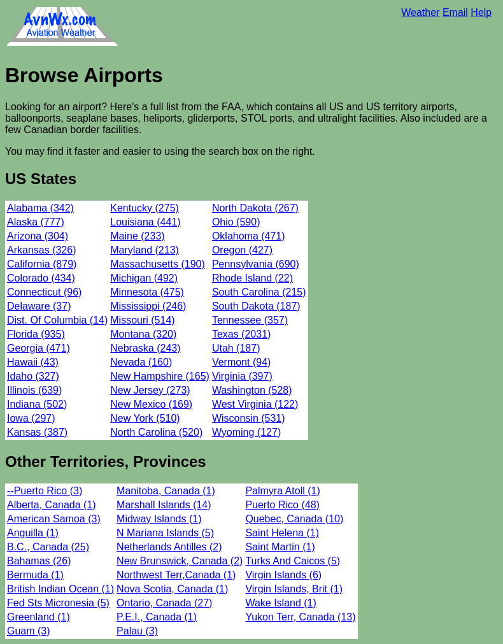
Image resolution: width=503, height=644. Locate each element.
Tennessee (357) (250, 320)
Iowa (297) (31, 418)
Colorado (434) (41, 278)
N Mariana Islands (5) (165, 532)
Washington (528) (252, 390)
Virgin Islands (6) (283, 574)
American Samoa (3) (54, 518)
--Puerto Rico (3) (44, 490)
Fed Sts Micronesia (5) (58, 602)
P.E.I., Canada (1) (157, 617)
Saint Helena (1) (282, 532)
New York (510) (145, 418)
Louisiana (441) (145, 222)
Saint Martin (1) (280, 546)
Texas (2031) (241, 334)
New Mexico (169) (151, 404)
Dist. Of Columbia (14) (57, 320)
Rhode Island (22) (252, 278)
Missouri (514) (142, 320)
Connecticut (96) (44, 292)
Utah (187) (236, 348)
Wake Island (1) (280, 602)
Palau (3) (137, 631)
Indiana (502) (37, 404)
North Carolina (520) (156, 432)
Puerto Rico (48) (282, 504)
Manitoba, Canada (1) (166, 490)
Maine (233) (137, 236)
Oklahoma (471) (248, 236)
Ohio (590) (236, 222)
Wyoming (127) (246, 432)
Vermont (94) (241, 362)
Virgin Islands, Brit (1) (294, 588)
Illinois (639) (34, 390)
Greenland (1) (38, 617)
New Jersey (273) (150, 390)
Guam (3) (28, 631)
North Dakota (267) (255, 208)
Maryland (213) (144, 250)
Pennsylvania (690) (255, 264)
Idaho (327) (33, 376)
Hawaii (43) (33, 362)
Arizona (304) (37, 236)
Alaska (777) (35, 222)
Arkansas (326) (41, 250)
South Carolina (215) (259, 292)
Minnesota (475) (147, 292)
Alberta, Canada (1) (51, 504)
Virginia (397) (242, 376)
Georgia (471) (38, 348)
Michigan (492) (144, 278)
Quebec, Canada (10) (294, 518)
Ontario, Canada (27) (164, 602)
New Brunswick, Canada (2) (180, 560)
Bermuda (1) (35, 574)
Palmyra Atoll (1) (282, 490)
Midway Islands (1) (159, 518)
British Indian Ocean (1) (60, 588)
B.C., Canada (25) (48, 546)
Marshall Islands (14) (164, 504)
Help (481, 12)
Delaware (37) (39, 306)
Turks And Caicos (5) (292, 560)
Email (455, 12)
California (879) (41, 264)
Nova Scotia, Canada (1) (172, 588)
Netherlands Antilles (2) (169, 546)
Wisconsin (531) (248, 418)
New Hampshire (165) (159, 376)
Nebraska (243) (145, 348)
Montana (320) (143, 334)
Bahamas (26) (39, 560)
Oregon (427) (242, 250)
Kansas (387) (37, 432)
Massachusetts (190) (157, 264)
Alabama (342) (40, 208)
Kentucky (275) (144, 208)
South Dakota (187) (256, 306)
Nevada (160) (141, 362)
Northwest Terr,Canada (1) (176, 574)
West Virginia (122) (255, 404)
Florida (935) (36, 334)
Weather (420, 12)
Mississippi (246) (148, 306)
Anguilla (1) (33, 532)
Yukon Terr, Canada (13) (300, 617)
